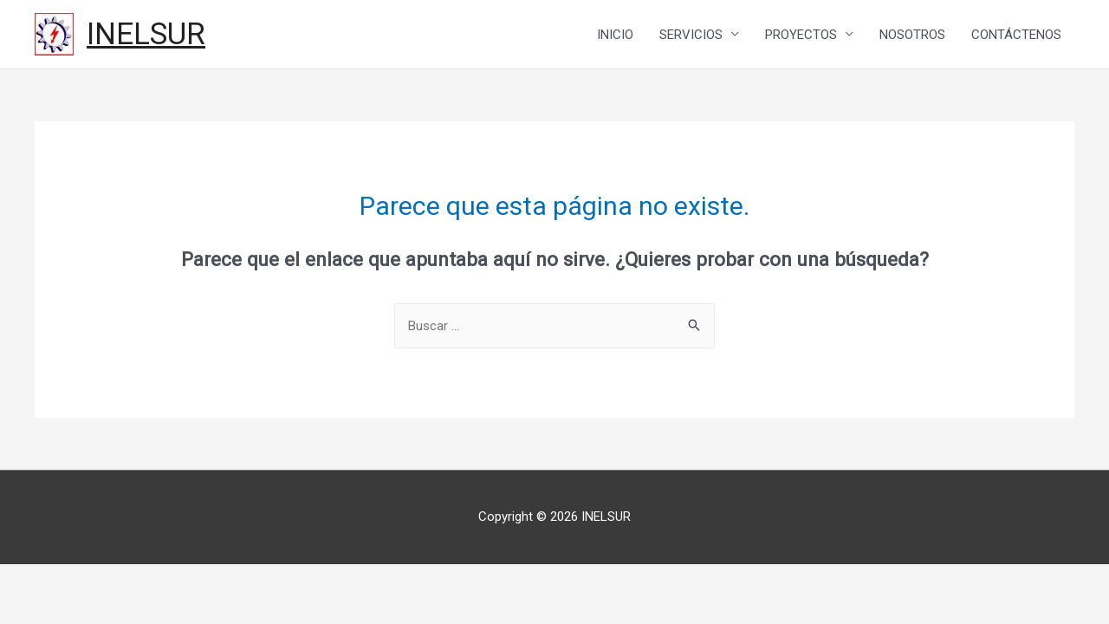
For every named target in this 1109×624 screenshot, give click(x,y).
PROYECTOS (801, 34)
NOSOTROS (912, 34)
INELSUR (146, 34)
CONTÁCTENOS (1016, 34)
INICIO (615, 34)
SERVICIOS (691, 34)
